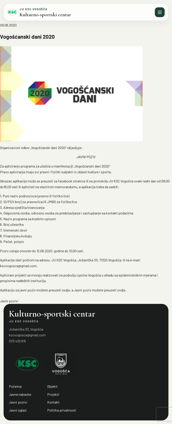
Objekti (52, 386)
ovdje (66, 290)
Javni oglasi (18, 410)
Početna (15, 386)
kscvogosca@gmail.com (27, 335)
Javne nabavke (20, 394)
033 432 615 (17, 341)
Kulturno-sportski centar (45, 15)
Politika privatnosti (61, 410)
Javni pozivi (9, 301)
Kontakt (53, 402)
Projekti (53, 394)
